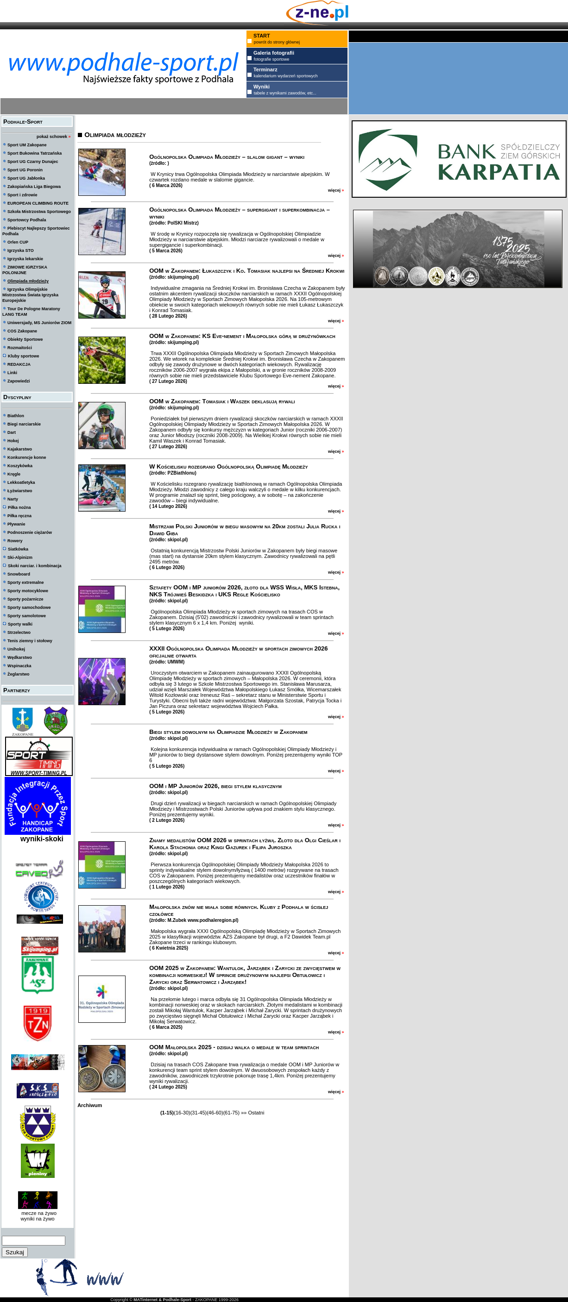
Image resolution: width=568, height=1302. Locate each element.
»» (243, 1112)
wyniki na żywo (37, 1218)
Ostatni (256, 1112)
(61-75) (231, 1112)
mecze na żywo (38, 1213)
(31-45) (198, 1112)
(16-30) (182, 1112)
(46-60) (215, 1112)
